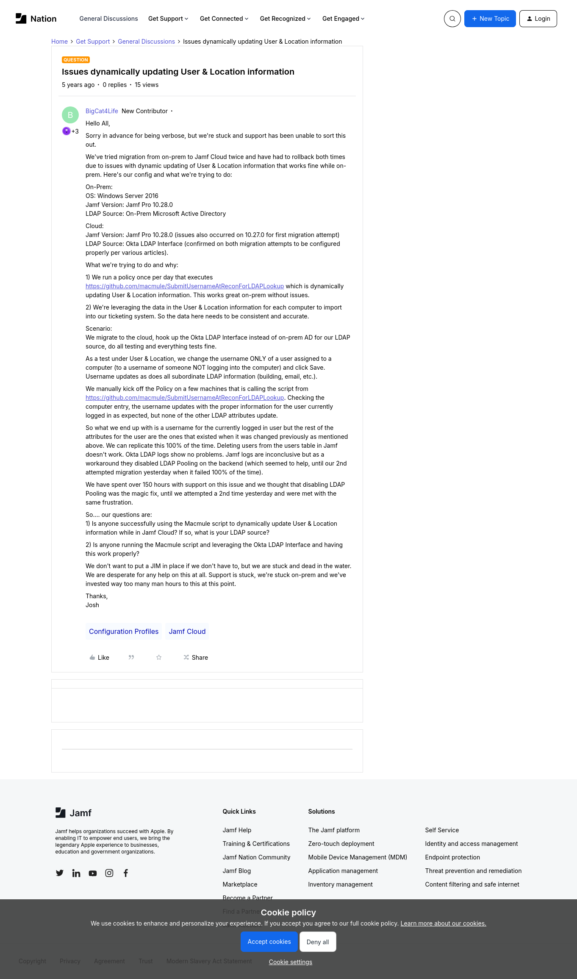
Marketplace (240, 884)
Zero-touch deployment (341, 843)
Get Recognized (286, 18)
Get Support (169, 18)
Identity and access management (471, 843)
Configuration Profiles (123, 631)
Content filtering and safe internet (472, 884)
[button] (490, 18)
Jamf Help (237, 830)
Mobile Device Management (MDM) (358, 857)
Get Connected (225, 18)
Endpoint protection (452, 857)
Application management (343, 870)
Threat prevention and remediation (473, 870)
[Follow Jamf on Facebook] (126, 873)
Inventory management (340, 884)
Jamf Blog (237, 870)
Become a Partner (248, 897)
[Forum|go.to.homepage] (36, 18)
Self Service (442, 830)
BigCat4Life (102, 110)
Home (59, 41)
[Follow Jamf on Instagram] (109, 873)
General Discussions (109, 18)
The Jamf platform (334, 830)
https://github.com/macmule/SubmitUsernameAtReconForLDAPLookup (185, 286)
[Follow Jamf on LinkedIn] (76, 873)
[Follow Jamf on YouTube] (93, 873)
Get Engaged (344, 18)
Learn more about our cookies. (444, 923)
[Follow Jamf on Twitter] (59, 873)
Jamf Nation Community (257, 857)
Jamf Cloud (187, 631)
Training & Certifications (256, 843)
